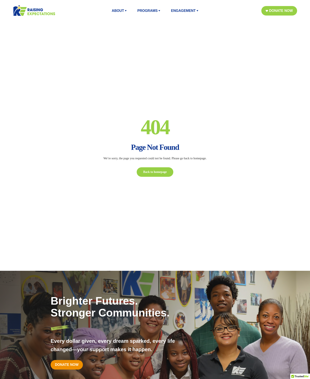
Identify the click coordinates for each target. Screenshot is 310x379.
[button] (279, 11)
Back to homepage (155, 172)
